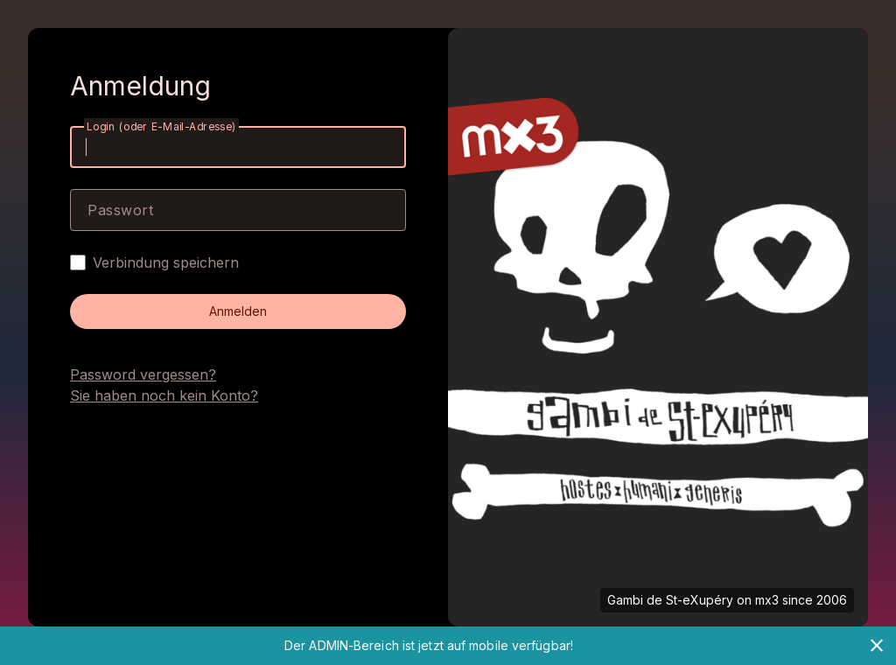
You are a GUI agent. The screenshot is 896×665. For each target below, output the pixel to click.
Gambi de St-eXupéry (670, 599)
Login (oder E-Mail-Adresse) (161, 126)
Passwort (120, 210)
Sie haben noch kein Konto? (164, 395)
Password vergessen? (143, 374)
